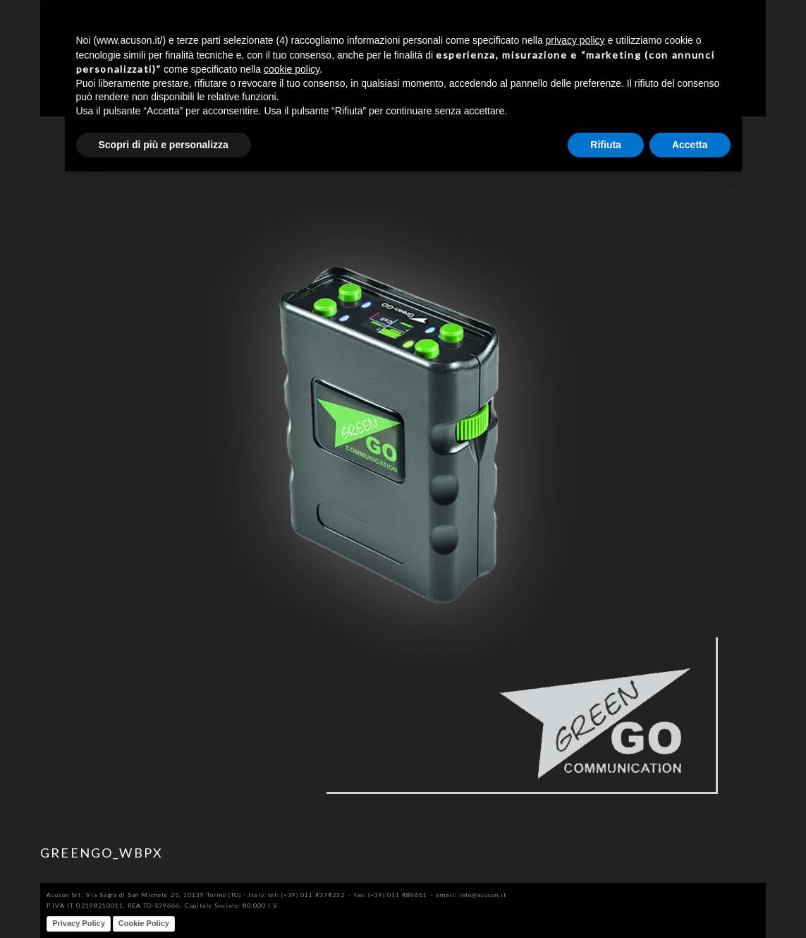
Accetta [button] (690, 144)
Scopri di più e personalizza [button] (163, 144)
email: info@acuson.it (471, 894)
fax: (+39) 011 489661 (391, 894)
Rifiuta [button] (605, 144)
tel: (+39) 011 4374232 (307, 894)
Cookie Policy (143, 923)
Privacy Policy (78, 923)
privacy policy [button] (575, 40)
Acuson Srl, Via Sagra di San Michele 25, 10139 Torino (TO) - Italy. (156, 894)
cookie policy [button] (291, 69)
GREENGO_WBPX (101, 852)
